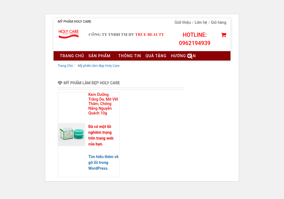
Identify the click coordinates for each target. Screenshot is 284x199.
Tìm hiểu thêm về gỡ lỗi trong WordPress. (103, 163)
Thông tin (129, 56)
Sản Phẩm (99, 56)
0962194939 (195, 43)
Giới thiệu (183, 22)
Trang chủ (72, 56)
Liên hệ (201, 22)
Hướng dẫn (183, 56)
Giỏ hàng (218, 22)
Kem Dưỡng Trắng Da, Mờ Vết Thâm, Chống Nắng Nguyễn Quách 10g (103, 103)
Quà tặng (156, 56)
